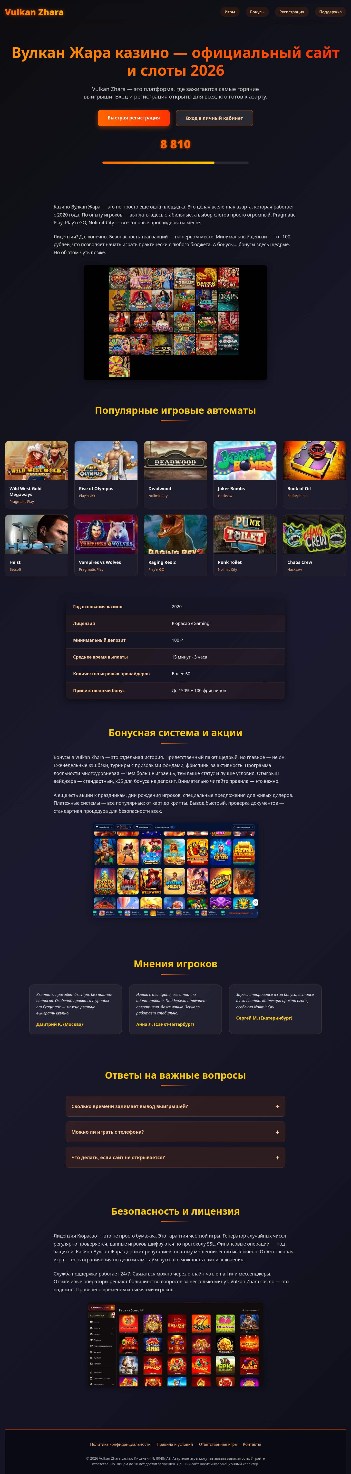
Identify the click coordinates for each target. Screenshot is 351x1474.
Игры (230, 12)
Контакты (252, 1444)
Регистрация (291, 12)
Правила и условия (175, 1444)
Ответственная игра (218, 1444)
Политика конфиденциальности (120, 1444)
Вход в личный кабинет (214, 118)
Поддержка (330, 12)
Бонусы (257, 12)
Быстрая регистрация (133, 117)
